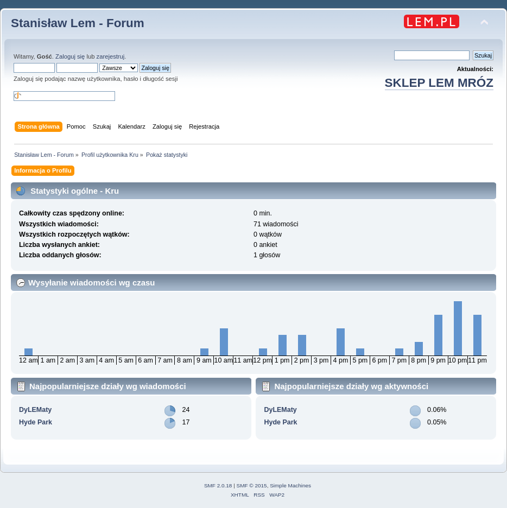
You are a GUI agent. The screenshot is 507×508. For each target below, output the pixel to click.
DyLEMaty (35, 410)
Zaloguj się (70, 56)
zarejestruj (111, 56)
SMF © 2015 (252, 485)
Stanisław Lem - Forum (77, 23)
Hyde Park (35, 422)
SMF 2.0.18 (218, 485)
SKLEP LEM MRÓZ (439, 83)
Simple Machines (290, 485)
